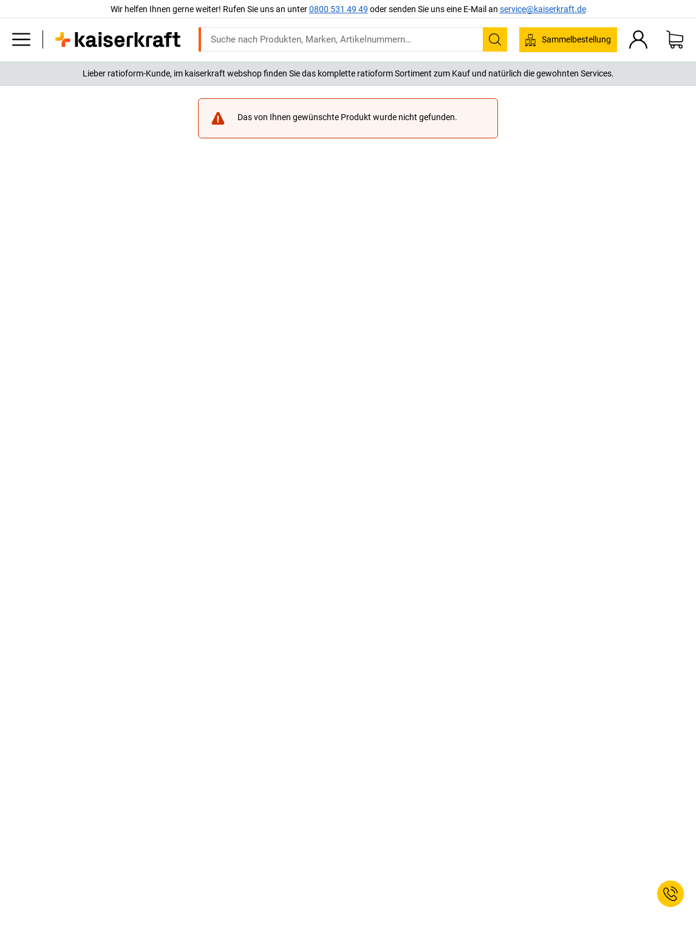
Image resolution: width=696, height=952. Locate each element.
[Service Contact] (670, 893)
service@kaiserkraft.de (543, 9)
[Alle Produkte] (21, 39)
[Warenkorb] (675, 39)
